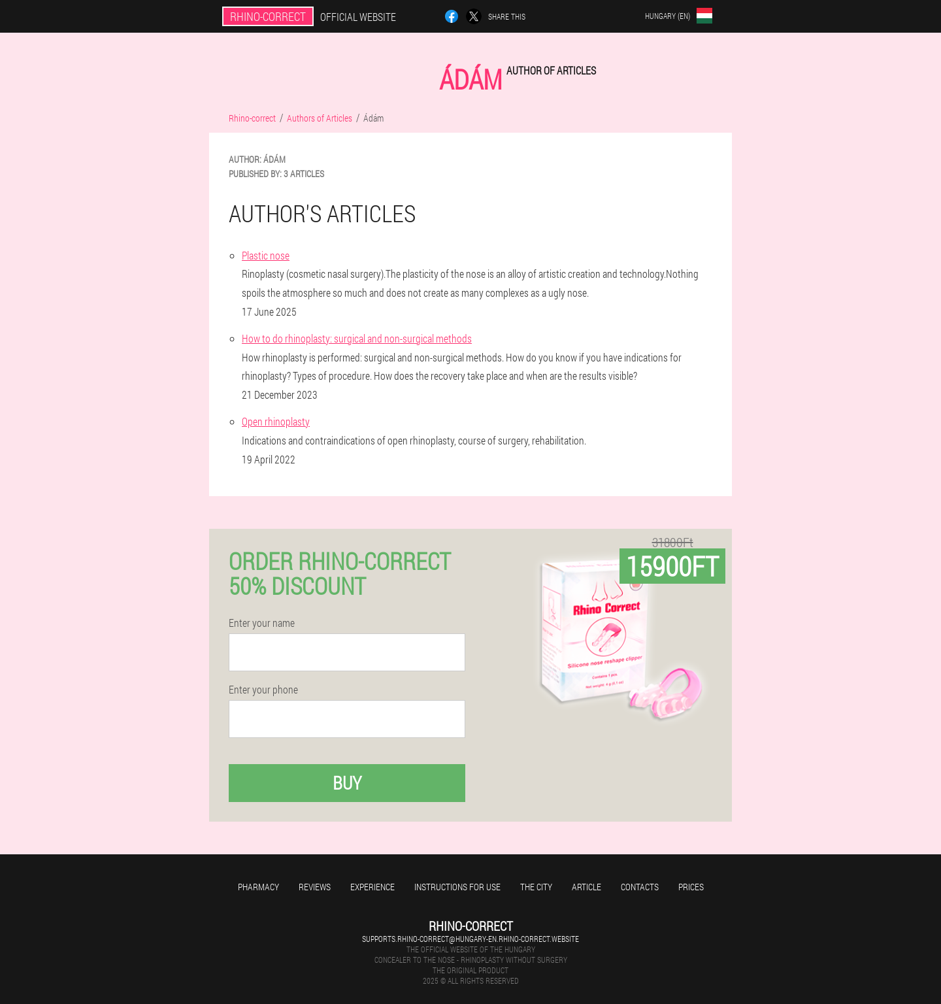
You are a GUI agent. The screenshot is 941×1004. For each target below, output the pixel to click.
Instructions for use (457, 886)
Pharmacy (258, 886)
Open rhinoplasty (276, 421)
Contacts (640, 886)
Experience (372, 886)
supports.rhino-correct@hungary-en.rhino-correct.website (470, 938)
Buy (347, 783)
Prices (691, 886)
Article (586, 886)
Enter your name (262, 623)
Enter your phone (263, 689)
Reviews (315, 886)
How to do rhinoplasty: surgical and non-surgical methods (357, 338)
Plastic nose (265, 255)
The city (536, 886)
